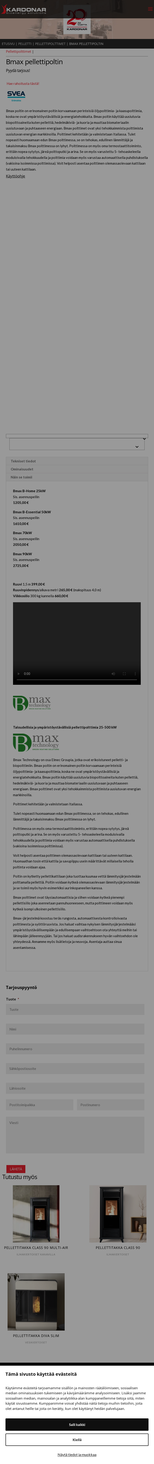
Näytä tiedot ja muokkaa (77, 1454)
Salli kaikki (77, 1425)
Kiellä (77, 1440)
